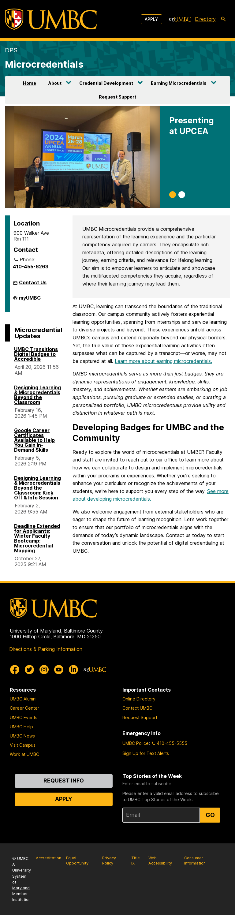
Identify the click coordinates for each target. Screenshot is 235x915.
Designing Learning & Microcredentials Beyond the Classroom (37, 394)
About (55, 83)
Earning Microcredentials (179, 83)
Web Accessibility (160, 860)
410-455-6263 (30, 266)
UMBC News (22, 735)
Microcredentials (44, 64)
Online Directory (138, 698)
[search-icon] (223, 19)
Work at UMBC (24, 754)
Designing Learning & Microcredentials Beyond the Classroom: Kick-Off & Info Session (37, 488)
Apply (151, 19)
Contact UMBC (137, 708)
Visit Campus (22, 745)
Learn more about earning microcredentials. (163, 361)
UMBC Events (23, 717)
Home (29, 83)
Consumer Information (195, 860)
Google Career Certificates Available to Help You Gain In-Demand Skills (34, 440)
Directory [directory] (205, 19)
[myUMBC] (180, 19)
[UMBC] (51, 19)
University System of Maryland (21, 879)
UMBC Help (21, 726)
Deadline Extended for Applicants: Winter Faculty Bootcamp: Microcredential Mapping (37, 538)
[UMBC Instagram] (44, 669)
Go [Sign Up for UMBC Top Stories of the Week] (210, 815)
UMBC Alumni (23, 698)
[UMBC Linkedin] (73, 669)
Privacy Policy (109, 860)
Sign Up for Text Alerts (145, 753)
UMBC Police (135, 743)
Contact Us (33, 282)
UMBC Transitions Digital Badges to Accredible (36, 354)
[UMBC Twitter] (29, 669)
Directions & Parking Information (45, 649)
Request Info (63, 780)
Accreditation (48, 858)
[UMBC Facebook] (14, 669)
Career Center (24, 708)
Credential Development (106, 83)
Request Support (117, 96)
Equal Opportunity (77, 860)
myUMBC (30, 299)
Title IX (135, 860)
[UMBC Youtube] (58, 669)
